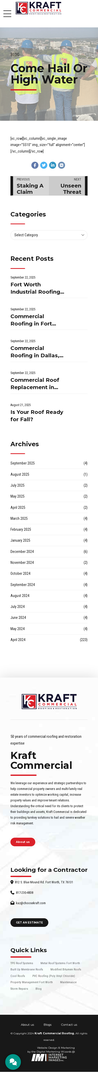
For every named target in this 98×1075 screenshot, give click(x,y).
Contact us (69, 1024)
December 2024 (22, 551)
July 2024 (17, 607)
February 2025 (20, 529)
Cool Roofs (17, 976)
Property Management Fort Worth (31, 982)
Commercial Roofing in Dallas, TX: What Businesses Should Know (36, 352)
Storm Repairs (19, 989)
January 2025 (20, 540)
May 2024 (17, 629)
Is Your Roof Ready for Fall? (36, 415)
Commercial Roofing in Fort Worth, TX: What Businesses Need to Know (34, 320)
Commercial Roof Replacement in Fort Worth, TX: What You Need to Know (35, 384)
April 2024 (17, 640)
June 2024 (18, 617)
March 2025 (19, 518)
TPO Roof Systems (21, 963)
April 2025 (17, 507)
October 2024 (20, 573)
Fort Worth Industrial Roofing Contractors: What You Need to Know (36, 288)
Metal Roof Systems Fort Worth (60, 963)
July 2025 (17, 485)
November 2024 (22, 562)
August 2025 (19, 474)
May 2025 (17, 496)
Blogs (47, 1024)
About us (27, 1024)
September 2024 (22, 585)
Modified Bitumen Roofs (65, 969)
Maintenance (68, 982)
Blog (14, 54)
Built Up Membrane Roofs (26, 969)
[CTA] (13, 1062)
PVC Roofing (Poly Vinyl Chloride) (53, 976)
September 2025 (22, 463)
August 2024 (19, 596)
